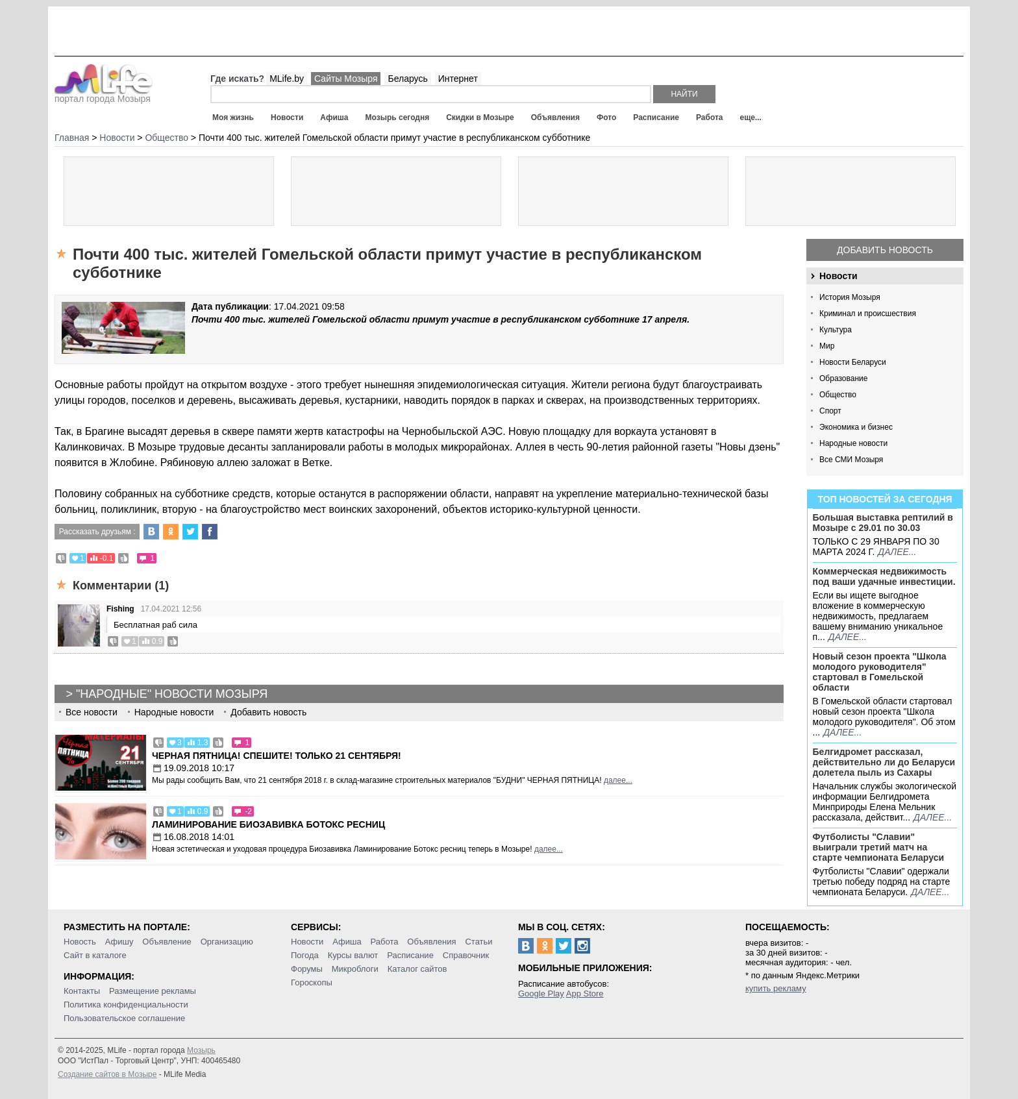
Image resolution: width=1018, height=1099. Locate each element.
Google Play (541, 993)
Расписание (656, 117)
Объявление (166, 941)
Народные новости (853, 443)
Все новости (92, 712)
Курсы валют (353, 955)
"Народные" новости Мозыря (171, 693)
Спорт (830, 410)
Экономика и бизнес (856, 427)
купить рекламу (775, 988)
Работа (709, 117)
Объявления (555, 117)
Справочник (466, 955)
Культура (835, 329)
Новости (287, 117)
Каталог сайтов (417, 969)
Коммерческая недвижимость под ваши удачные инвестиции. (884, 576)
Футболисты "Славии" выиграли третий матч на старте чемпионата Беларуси (879, 847)
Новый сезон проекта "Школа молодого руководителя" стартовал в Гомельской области (880, 672)
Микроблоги (355, 969)
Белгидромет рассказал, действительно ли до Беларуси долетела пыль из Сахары (884, 762)
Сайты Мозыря (345, 78)
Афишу (119, 941)
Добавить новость (885, 250)
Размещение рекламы (152, 991)
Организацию (227, 941)
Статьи (478, 941)
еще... (750, 117)
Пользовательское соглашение (124, 1018)
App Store (585, 993)
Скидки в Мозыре (480, 117)
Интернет (458, 78)
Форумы (307, 969)
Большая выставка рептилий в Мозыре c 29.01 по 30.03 (883, 522)
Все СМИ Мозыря (851, 459)
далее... (897, 552)
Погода (305, 955)
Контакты (82, 991)
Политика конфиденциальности (126, 1004)
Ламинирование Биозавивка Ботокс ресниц (268, 824)
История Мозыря (849, 297)
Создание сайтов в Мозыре (107, 1074)
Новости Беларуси (852, 362)
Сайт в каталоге (95, 955)
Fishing (120, 608)
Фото (606, 117)
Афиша (334, 117)
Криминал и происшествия (867, 313)
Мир (826, 346)
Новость (80, 941)
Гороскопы (311, 982)
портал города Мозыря (104, 95)
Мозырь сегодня (398, 117)
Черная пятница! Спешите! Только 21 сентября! (276, 755)
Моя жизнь (233, 117)
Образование (843, 378)
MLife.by (286, 78)
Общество (837, 394)
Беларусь (407, 78)
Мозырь (201, 1050)
